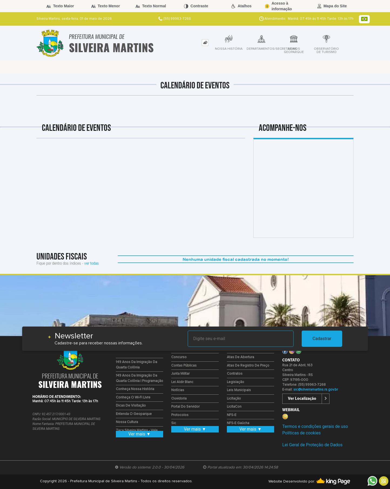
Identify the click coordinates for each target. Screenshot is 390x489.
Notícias (177, 390)
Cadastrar (321, 338)
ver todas (91, 263)
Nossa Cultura (127, 422)
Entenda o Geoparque (134, 414)
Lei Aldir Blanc (182, 382)
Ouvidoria (179, 398)
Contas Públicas (184, 365)
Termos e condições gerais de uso (315, 426)
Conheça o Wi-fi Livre (133, 397)
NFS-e (231, 415)
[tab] (205, 42)
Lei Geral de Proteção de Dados (312, 444)
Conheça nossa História (135, 389)
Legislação (235, 382)
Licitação (234, 398)
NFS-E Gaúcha (238, 423)
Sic (173, 423)
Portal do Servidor (185, 406)
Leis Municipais (239, 390)
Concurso (179, 357)
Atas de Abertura (240, 357)
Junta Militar (180, 373)
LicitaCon (234, 406)
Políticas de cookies (301, 432)
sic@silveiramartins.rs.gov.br (315, 389)
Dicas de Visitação (131, 405)
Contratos (235, 373)
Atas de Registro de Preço (248, 365)
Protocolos (180, 415)
